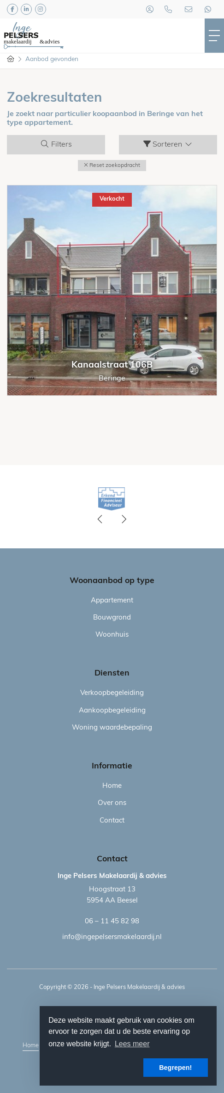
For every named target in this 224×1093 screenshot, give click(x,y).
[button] (112, 165)
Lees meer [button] (132, 1044)
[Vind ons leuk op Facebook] (12, 9)
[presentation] (100, 519)
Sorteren (168, 144)
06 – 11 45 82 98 (112, 921)
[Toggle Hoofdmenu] (214, 35)
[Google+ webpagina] (40, 9)
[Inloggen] (149, 9)
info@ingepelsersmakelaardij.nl (112, 937)
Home (31, 1046)
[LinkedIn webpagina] (26, 9)
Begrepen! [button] (175, 1067)
